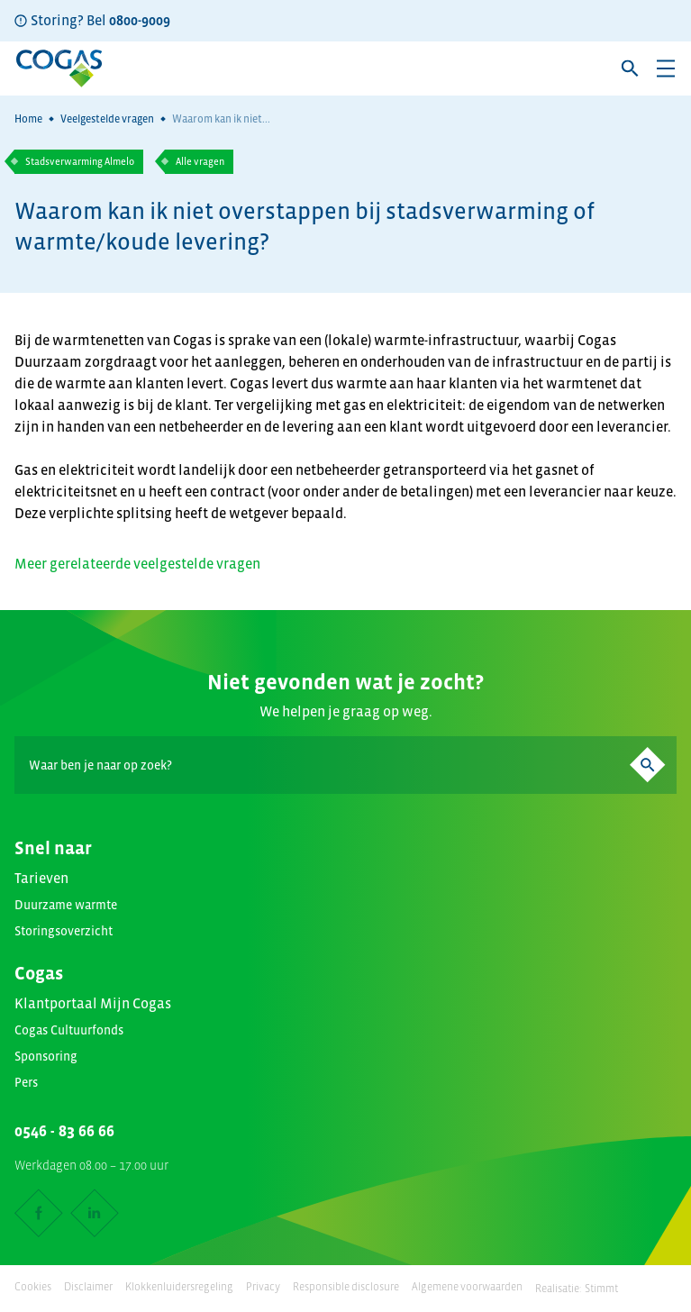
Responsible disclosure (346, 1286)
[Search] (345, 765)
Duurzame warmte (65, 904)
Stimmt (601, 1288)
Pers (26, 1082)
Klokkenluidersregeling (179, 1286)
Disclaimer (88, 1286)
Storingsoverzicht (63, 931)
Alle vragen (200, 161)
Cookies (32, 1286)
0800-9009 (139, 20)
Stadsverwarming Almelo (79, 161)
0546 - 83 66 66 (64, 1131)
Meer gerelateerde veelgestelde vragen (137, 563)
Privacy (263, 1286)
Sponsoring (45, 1056)
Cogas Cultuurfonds (68, 1030)
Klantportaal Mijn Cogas (92, 1003)
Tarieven (41, 878)
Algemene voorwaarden (467, 1286)
